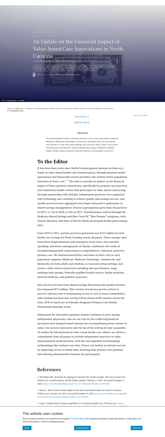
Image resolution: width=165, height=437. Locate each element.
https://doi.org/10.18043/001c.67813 (64, 75)
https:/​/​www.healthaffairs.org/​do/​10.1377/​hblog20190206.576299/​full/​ (76, 383)
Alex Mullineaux (68, 61)
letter (37, 66)
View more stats (140, 115)
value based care (58, 69)
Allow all (137, 428)
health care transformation (54, 66)
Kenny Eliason (11, 100)
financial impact (41, 69)
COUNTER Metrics (78, 419)
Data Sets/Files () (81, 122)
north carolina (98, 66)
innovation (73, 69)
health (85, 66)
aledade (112, 66)
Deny (28, 428)
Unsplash (22, 100)
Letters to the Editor (45, 30)
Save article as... (82, 116)
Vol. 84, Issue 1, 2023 (41, 36)
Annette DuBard (89, 69)
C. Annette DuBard (46, 61)
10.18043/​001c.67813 (16, 110)
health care (73, 66)
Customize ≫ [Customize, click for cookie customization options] (83, 428)
